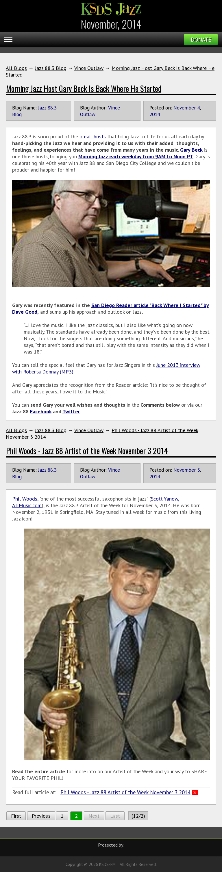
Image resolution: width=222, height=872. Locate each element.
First (16, 815)
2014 (154, 114)
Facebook (40, 411)
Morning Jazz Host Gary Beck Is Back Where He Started (83, 88)
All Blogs (16, 68)
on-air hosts (92, 136)
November (184, 107)
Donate (201, 39)
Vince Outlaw (88, 68)
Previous (41, 815)
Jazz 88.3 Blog (50, 68)
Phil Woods (24, 498)
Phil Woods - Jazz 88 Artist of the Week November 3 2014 (87, 450)
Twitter (71, 411)
